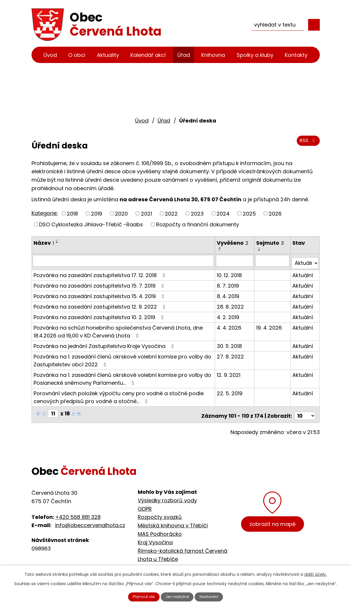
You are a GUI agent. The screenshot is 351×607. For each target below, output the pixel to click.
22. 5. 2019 (230, 390)
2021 (146, 213)
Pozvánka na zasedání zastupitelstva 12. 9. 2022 (101, 303)
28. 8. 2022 (231, 303)
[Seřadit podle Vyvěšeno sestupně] (220, 250)
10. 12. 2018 (229, 272)
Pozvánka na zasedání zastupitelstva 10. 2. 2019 (100, 314)
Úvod (50, 55)
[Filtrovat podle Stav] (305, 260)
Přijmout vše (138, 596)
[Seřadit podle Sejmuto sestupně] (259, 250)
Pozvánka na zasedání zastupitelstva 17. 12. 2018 (100, 272)
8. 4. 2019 (228, 293)
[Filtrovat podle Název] (123, 260)
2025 (249, 213)
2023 (197, 213)
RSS (307, 143)
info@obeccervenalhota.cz (90, 520)
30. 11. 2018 (229, 343)
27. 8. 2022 (231, 353)
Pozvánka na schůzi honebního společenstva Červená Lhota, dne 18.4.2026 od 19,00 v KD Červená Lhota (118, 328)
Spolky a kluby (255, 55)
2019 (96, 213)
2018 (72, 213)
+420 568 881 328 (78, 511)
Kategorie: (45, 213)
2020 (121, 213)
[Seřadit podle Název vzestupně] (57, 240)
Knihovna (213, 55)
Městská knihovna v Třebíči (173, 520)
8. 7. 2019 (228, 282)
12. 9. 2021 (229, 372)
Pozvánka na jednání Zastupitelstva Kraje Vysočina (105, 343)
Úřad (183, 55)
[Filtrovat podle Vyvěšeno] (235, 260)
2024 (223, 213)
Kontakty (296, 55)
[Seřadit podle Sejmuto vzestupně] (259, 248)
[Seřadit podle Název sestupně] (57, 242)
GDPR (145, 503)
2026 (275, 213)
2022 (171, 213)
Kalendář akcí (148, 55)
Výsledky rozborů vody (167, 495)
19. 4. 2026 (269, 324)
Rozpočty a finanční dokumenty (197, 224)
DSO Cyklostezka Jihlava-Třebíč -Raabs (91, 224)
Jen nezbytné (178, 596)
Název (44, 242)
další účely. (315, 573)
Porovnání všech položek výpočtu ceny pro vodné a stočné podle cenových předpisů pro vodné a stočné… (119, 394)
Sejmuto (270, 242)
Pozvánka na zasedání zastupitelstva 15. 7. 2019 (100, 282)
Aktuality (108, 55)
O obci (76, 55)
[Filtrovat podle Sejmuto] (273, 260)
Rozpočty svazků (160, 512)
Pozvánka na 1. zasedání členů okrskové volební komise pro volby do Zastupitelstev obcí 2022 (122, 357)
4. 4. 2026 (229, 324)
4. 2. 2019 (228, 314)
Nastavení (215, 596)
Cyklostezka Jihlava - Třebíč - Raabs (186, 562)
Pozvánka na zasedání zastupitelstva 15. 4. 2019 (100, 293)
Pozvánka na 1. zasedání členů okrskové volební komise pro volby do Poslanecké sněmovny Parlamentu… (122, 376)
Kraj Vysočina (155, 537)
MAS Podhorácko (160, 528)
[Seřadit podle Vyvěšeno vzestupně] (220, 248)
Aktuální (303, 272)
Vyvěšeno (233, 242)
